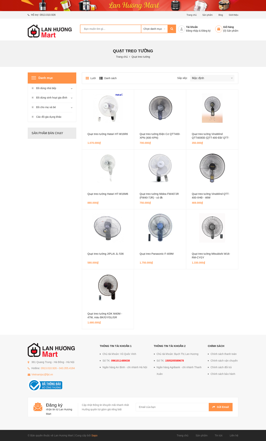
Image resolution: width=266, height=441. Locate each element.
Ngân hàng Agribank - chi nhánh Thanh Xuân (179, 370)
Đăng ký (206, 30)
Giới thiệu (233, 15)
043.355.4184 (67, 368)
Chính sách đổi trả (221, 367)
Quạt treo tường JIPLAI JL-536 (106, 253)
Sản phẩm (207, 15)
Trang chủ (192, 15)
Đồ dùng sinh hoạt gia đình (51, 97)
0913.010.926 (48, 14)
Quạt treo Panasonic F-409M (157, 253)
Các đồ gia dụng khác (49, 116)
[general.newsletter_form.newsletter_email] (184, 407)
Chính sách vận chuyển (224, 360)
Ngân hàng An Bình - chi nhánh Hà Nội (125, 367)
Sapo (94, 435)
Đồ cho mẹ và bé (46, 107)
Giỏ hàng (228, 27)
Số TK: (116, 360)
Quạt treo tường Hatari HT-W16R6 (108, 134)
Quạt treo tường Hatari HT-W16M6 (108, 193)
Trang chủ (182, 435)
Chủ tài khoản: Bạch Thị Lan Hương (178, 353)
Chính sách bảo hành (223, 373)
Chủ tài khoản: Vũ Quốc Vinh (119, 353)
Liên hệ (234, 435)
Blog (221, 15)
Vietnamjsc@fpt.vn (42, 374)
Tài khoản (192, 27)
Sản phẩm (201, 435)
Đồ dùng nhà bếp (46, 88)
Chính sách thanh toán (224, 353)
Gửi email (220, 407)
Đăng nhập (192, 30)
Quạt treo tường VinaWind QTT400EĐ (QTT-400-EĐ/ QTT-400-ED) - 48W (210, 138)
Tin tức (219, 435)
